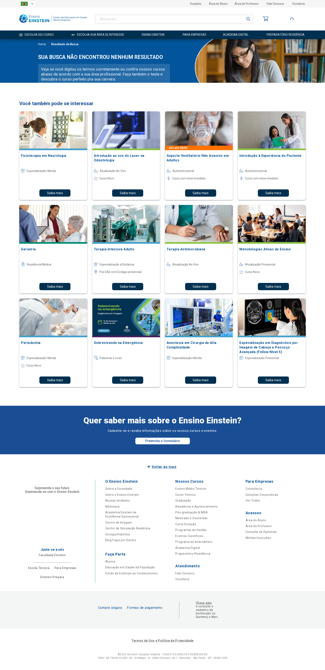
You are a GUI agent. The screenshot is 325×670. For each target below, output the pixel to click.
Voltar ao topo (164, 467)
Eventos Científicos (189, 536)
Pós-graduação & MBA (191, 512)
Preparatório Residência (192, 553)
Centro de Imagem (118, 522)
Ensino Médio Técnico (190, 488)
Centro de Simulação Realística (127, 528)
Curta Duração (185, 524)
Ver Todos (253, 500)
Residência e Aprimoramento (196, 506)
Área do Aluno (218, 3)
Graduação (183, 500)
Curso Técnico (185, 494)
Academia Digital (187, 547)
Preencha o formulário (162, 441)
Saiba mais (55, 193)
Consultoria (254, 488)
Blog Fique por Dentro (120, 540)
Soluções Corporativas (262, 494)
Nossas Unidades (117, 500)
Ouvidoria (298, 3)
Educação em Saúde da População (130, 567)
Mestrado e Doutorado (191, 518)
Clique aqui (204, 602)
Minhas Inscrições (258, 538)
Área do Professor (247, 3)
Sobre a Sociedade (118, 488)
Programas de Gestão (191, 530)
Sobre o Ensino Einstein (122, 494)
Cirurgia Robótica (117, 534)
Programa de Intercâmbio (193, 541)
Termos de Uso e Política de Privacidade (162, 640)
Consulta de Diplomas (261, 532)
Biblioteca (112, 506)
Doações (195, 3)
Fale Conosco (275, 3)
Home (42, 44)
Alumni (110, 561)
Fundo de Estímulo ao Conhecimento (131, 573)
